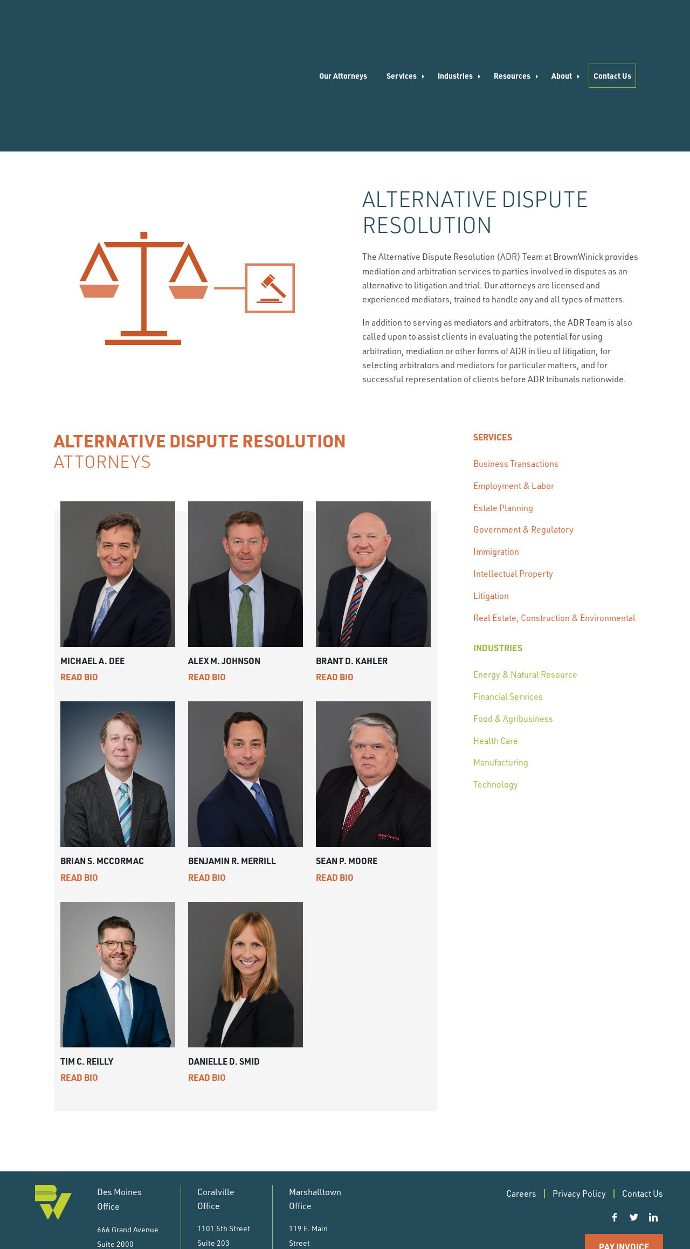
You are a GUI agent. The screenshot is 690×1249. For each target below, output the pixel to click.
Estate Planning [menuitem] (503, 407)
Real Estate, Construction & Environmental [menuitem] (554, 517)
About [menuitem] (561, 25)
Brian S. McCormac (102, 759)
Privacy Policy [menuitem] (579, 1092)
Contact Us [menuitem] (612, 25)
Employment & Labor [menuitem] (513, 384)
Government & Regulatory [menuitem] (523, 428)
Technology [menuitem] (495, 683)
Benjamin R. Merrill (232, 759)
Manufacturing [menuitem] (500, 661)
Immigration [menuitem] (496, 450)
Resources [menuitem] (512, 25)
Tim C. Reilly (86, 960)
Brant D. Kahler (352, 559)
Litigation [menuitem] (491, 494)
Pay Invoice (624, 1145)
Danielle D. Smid (224, 960)
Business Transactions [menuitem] (515, 362)
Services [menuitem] (402, 25)
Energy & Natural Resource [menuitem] (525, 573)
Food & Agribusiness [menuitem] (513, 617)
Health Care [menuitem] (495, 639)
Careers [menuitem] (521, 1092)
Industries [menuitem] (455, 25)
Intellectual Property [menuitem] (513, 472)
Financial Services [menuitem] (508, 595)
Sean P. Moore (346, 759)
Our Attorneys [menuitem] (343, 25)
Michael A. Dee (92, 559)
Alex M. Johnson (224, 559)
